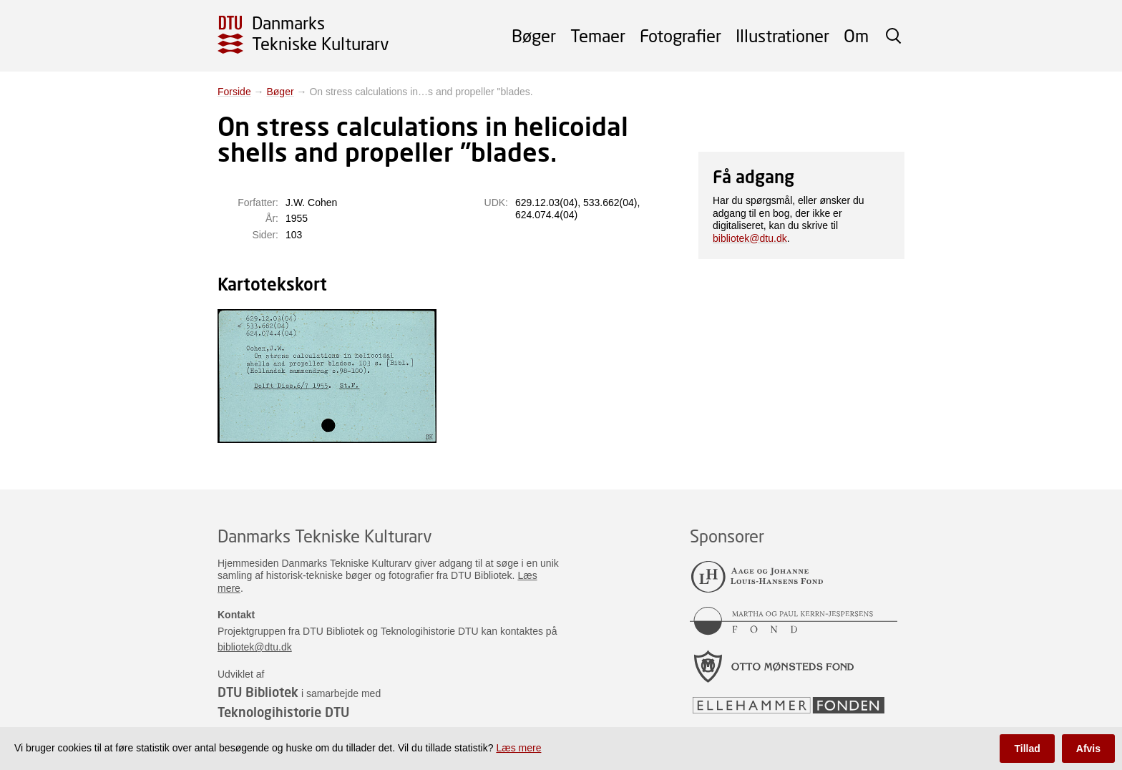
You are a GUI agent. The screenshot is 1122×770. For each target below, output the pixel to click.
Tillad (1027, 748)
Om (856, 35)
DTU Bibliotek (258, 692)
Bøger (534, 35)
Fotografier (680, 35)
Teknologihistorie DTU (283, 712)
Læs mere (518, 748)
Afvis (1088, 748)
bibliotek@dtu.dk (750, 238)
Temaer (597, 35)
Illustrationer (782, 35)
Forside (234, 91)
